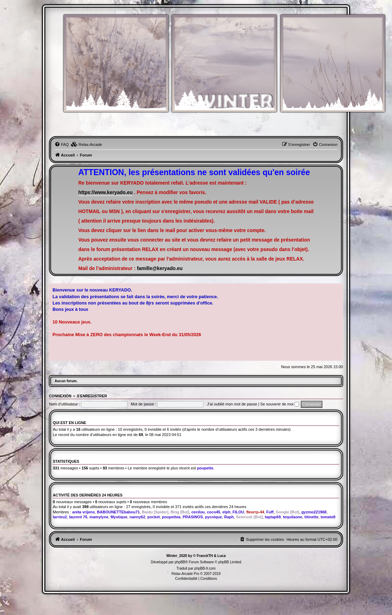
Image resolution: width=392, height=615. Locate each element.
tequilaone (292, 517)
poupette (205, 468)
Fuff (270, 512)
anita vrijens (83, 512)
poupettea (171, 517)
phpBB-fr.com (205, 568)
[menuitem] (62, 144)
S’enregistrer (92, 396)
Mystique (118, 517)
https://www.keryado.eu (105, 192)
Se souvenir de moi (279, 404)
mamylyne (98, 517)
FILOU (238, 512)
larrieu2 (60, 517)
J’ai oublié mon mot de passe (232, 404)
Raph (229, 517)
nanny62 (137, 517)
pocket (153, 517)
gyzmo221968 (314, 512)
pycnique (213, 517)
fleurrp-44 (255, 512)
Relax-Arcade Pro (185, 574)
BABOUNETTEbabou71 (118, 512)
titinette (311, 517)
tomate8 (328, 517)
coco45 (213, 512)
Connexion (60, 396)
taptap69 (273, 517)
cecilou (198, 512)
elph (226, 512)
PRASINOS (193, 517)
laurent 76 (78, 517)
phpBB (180, 562)
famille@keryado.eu (160, 268)
